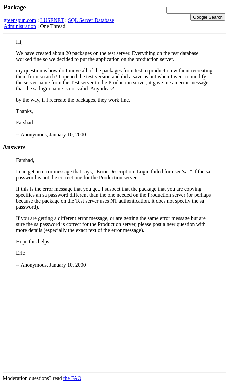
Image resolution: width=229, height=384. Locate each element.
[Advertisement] (114, 320)
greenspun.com (20, 20)
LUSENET (52, 20)
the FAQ (72, 378)
